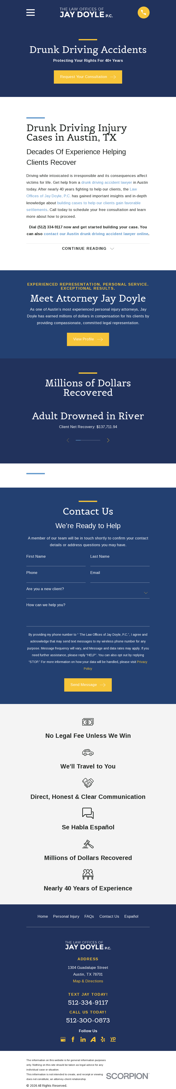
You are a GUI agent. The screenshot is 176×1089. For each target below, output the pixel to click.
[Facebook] (73, 1040)
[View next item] (109, 440)
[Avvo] (93, 1040)
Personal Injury (66, 917)
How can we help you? (45, 605)
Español (131, 917)
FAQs (89, 917)
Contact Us (109, 917)
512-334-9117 (88, 1003)
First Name (36, 557)
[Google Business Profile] (63, 1040)
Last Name (100, 557)
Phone (31, 573)
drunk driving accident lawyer (106, 182)
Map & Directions (88, 981)
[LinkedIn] (83, 1040)
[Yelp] (103, 1040)
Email (95, 573)
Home (43, 917)
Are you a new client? (45, 589)
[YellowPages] (113, 1040)
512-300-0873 (88, 1021)
